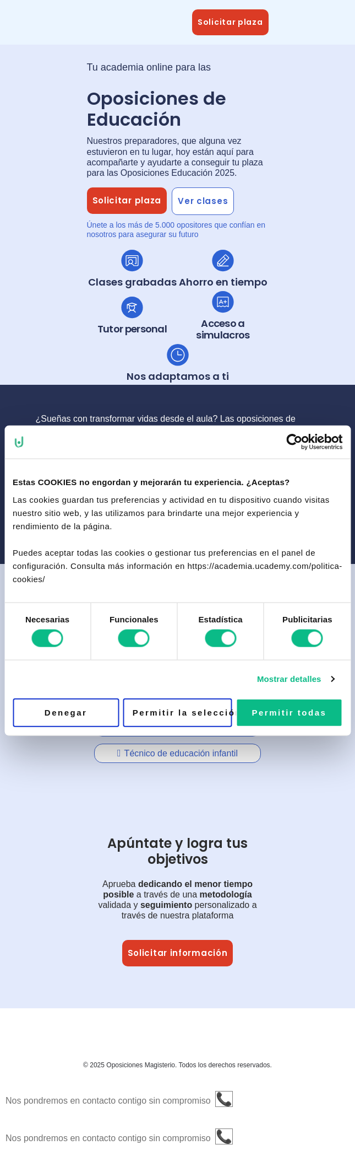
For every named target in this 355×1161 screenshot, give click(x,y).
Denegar (66, 712)
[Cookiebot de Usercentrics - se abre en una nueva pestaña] (294, 442)
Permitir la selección (182, 712)
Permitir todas (289, 712)
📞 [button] (224, 1099)
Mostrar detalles (289, 679)
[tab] (177, 753)
